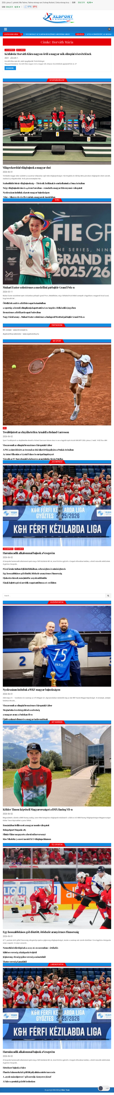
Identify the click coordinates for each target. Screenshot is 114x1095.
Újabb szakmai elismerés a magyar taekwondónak (25, 719)
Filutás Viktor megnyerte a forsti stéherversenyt (24, 834)
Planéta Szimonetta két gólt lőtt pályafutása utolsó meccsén (29, 1072)
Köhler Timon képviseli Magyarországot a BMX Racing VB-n (38, 809)
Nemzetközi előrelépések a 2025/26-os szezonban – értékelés (30, 947)
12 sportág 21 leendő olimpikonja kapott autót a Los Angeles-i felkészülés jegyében (39, 307)
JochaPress (9, 50)
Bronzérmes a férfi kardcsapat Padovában (22, 312)
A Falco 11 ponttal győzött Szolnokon (19, 1081)
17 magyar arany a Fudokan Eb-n (17, 714)
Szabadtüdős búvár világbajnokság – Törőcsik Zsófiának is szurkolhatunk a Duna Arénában (44, 183)
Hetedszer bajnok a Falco (14, 1067)
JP (75, 64)
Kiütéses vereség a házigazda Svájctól (20, 952)
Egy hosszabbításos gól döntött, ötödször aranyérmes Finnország (32, 573)
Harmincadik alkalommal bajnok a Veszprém (29, 553)
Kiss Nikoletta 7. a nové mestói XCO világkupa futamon (27, 839)
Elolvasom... (10, 68)
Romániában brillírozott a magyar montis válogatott (26, 825)
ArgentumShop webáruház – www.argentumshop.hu (21, 334)
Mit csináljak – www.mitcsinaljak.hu (15, 330)
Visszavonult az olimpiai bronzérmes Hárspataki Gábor (27, 445)
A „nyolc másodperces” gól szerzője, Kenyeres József (27, 1076)
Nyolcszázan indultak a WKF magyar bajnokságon (31, 689)
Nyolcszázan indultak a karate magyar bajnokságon (26, 192)
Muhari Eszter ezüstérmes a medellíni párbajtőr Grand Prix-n (39, 287)
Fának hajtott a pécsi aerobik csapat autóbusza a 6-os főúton (29, 582)
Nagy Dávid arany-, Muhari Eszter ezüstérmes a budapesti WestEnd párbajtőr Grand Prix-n (43, 317)
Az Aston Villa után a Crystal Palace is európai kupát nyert (28, 454)
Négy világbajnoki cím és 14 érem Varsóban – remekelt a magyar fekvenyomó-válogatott (42, 188)
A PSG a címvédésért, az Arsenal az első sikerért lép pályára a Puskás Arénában (38, 449)
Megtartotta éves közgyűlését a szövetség (21, 710)
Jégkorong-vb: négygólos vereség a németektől (24, 957)
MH (4, 428)
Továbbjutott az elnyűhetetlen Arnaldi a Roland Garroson (36, 432)
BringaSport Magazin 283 (14, 829)
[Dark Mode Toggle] (104, 1088)
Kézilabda (21, 50)
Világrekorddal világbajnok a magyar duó (27, 167)
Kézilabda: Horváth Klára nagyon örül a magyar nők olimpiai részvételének (48, 54)
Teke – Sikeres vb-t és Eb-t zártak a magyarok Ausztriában (29, 197)
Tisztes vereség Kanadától (15, 961)
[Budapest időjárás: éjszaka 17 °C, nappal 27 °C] (30, 7)
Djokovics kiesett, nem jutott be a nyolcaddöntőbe (25, 578)
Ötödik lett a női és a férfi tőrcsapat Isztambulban (24, 303)
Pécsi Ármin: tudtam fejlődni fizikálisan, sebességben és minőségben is (34, 568)
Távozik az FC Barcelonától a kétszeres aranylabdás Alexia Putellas (33, 459)
